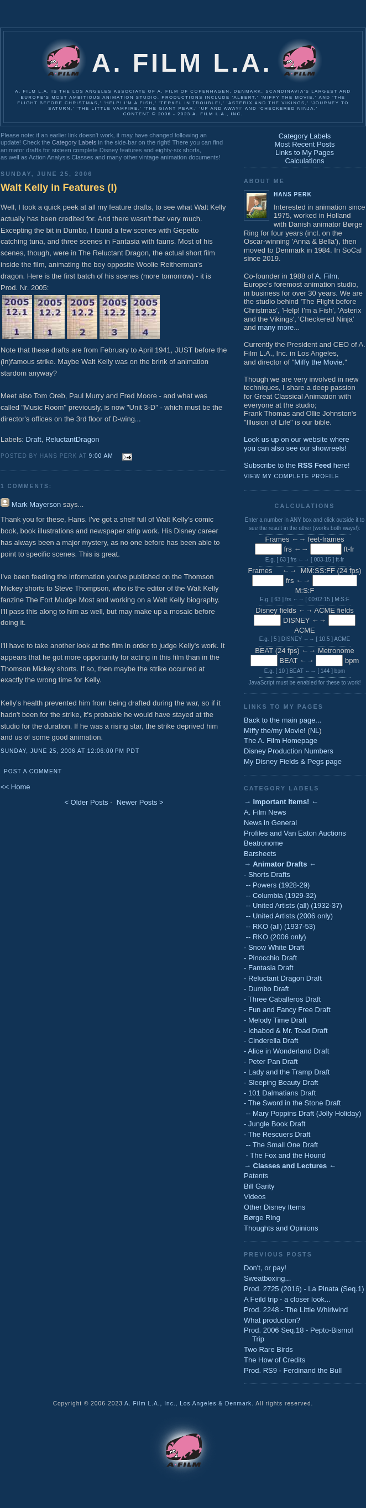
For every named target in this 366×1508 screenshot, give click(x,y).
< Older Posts (86, 802)
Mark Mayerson (36, 504)
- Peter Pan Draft (271, 1061)
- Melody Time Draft (275, 1020)
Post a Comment (33, 771)
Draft (33, 439)
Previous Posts (278, 1254)
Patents (256, 1176)
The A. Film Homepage (280, 740)
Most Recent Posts (304, 144)
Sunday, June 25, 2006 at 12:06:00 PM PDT (70, 751)
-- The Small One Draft (281, 1145)
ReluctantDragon (72, 439)
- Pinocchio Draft (270, 958)
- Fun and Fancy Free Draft (287, 1010)
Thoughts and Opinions (281, 1228)
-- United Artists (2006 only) (288, 916)
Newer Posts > (140, 802)
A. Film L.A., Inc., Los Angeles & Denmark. (189, 1403)
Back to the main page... (282, 720)
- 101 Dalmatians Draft (280, 1093)
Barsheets (260, 853)
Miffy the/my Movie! (275, 730)
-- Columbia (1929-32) (280, 895)
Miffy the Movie (318, 362)
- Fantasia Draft (269, 968)
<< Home (15, 787)
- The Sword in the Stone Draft (292, 1103)
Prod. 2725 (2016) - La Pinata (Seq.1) (304, 1289)
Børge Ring (262, 1217)
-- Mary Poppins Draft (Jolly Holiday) (302, 1113)
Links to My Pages (304, 152)
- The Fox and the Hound (285, 1155)
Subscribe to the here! (297, 465)
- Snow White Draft (274, 947)
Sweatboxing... (267, 1278)
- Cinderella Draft (271, 1040)
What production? (272, 1320)
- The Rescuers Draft (277, 1134)
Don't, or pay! (265, 1268)
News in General (270, 823)
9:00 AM (101, 456)
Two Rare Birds (268, 1349)
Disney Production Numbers (288, 751)
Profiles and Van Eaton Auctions (295, 833)
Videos (255, 1197)
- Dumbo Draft (266, 989)
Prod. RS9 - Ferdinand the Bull (293, 1370)
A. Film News (265, 812)
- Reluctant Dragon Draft (283, 978)
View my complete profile (291, 476)
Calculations (305, 161)
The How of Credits (274, 1360)
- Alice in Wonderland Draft (286, 1051)
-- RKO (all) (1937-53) (279, 926)
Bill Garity (259, 1186)
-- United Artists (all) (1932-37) (293, 905)
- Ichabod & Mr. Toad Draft (286, 1030)
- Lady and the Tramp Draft (287, 1072)
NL (315, 730)
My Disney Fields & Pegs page (293, 761)
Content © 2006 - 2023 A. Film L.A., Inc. (183, 113)
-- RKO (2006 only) (275, 937)
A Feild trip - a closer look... (287, 1299)
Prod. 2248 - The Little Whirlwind (296, 1310)
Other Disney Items (274, 1207)
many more (276, 327)
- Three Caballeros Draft (282, 999)
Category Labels (74, 142)
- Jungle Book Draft (274, 1124)
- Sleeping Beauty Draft (281, 1082)
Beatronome (263, 843)
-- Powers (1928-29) (277, 885)
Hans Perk (293, 194)
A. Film (326, 276)
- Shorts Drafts (267, 874)
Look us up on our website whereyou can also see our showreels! (296, 443)
